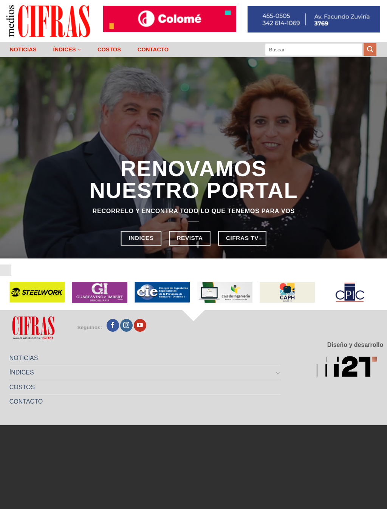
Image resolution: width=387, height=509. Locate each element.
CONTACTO (153, 49)
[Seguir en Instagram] (126, 325)
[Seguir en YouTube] (140, 325)
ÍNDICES (67, 49)
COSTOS (109, 49)
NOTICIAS (23, 49)
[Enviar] (370, 49)
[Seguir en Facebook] (113, 325)
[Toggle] (278, 372)
